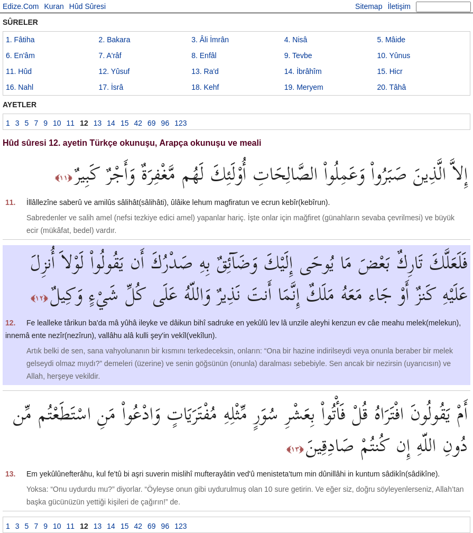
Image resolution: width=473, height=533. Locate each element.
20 (391, 87)
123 (180, 123)
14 (303, 71)
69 (151, 123)
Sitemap (368, 6)
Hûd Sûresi (87, 6)
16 (19, 87)
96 (165, 123)
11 (19, 71)
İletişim (399, 6)
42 (138, 123)
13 (205, 71)
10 (393, 55)
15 (389, 71)
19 (303, 87)
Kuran (53, 6)
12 (114, 71)
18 (205, 87)
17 (111, 87)
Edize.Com (21, 6)
